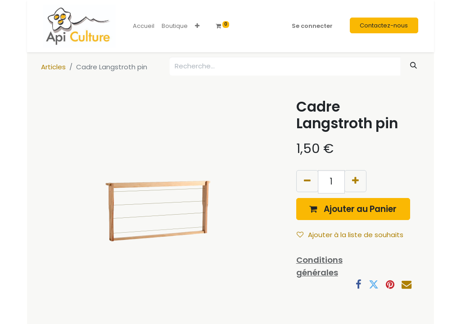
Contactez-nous (384, 25)
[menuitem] (143, 26)
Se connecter (312, 26)
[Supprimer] (307, 181)
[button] (197, 26)
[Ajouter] (355, 181)
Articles (53, 67)
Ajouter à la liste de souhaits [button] (350, 234)
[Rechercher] (413, 65)
